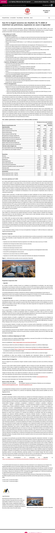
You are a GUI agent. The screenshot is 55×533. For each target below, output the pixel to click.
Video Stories (26, 17)
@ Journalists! (13, 17)
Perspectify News (5, 17)
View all (52, 1)
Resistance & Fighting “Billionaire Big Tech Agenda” (21, 1)
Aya (50, 356)
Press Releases (20, 17)
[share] (52, 18)
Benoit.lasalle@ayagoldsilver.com (10, 384)
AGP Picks (3, 1)
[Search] (49, 17)
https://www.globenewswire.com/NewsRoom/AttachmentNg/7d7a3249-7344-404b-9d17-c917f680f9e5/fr (25, 459)
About (31, 17)
